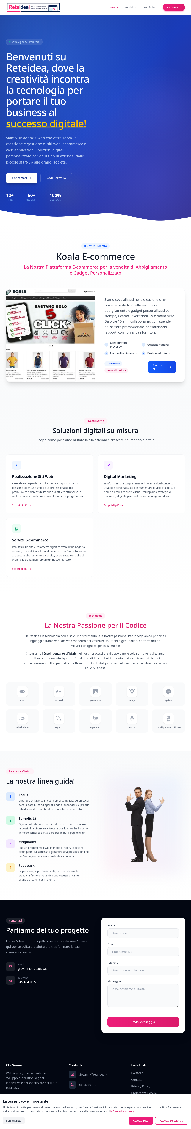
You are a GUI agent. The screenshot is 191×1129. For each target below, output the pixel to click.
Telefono (112, 962)
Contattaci (174, 7)
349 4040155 (27, 982)
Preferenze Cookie (144, 1093)
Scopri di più (162, 370)
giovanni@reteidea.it (32, 969)
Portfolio (149, 7)
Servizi (131, 7)
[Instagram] (14, 1096)
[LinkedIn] (21, 1096)
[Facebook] (8, 1096)
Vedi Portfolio (56, 179)
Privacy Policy (140, 1086)
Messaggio (114, 981)
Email (110, 944)
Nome (111, 925)
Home (114, 7)
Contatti (137, 1080)
